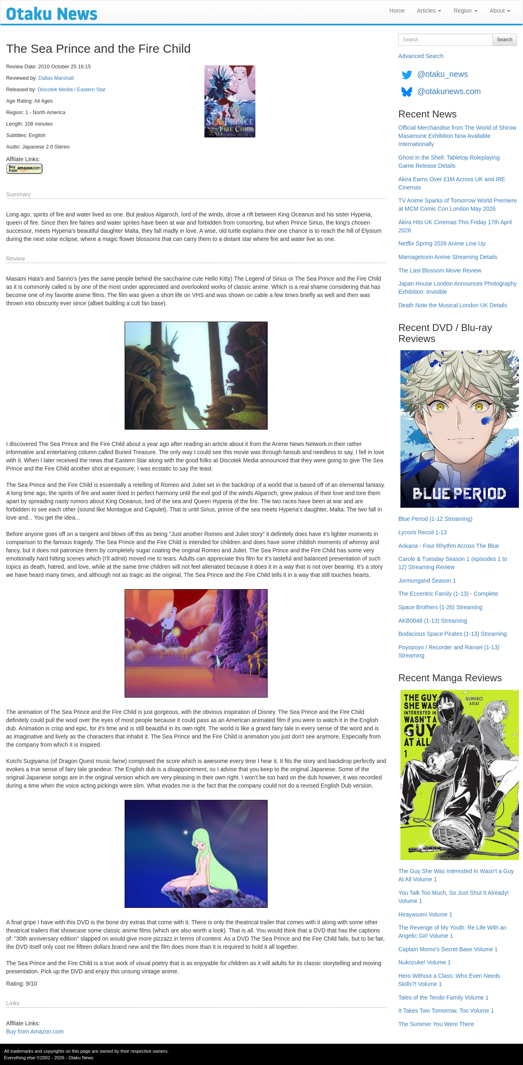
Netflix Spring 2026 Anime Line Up (441, 243)
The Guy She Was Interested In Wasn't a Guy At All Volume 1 (456, 875)
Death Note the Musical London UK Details (452, 305)
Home (397, 10)
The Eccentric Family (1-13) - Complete (448, 593)
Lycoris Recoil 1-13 (422, 532)
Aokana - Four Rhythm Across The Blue (448, 546)
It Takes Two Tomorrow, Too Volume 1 (446, 1010)
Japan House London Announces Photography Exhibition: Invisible (457, 287)
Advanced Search (421, 56)
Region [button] (465, 10)
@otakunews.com (449, 91)
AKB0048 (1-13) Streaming (432, 620)
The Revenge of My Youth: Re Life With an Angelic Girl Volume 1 (452, 931)
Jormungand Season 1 (427, 580)
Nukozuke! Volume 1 (424, 962)
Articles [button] (429, 10)
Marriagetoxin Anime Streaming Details (447, 257)
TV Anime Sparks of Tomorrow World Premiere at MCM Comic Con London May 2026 (457, 204)
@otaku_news (442, 74)
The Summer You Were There (436, 1024)
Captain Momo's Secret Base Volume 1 (448, 949)
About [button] (500, 10)
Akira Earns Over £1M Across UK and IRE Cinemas (451, 183)
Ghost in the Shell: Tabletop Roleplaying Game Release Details (449, 161)
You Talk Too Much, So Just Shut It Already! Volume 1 (453, 896)
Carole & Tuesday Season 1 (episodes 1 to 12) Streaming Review (452, 563)
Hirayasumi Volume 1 (425, 914)
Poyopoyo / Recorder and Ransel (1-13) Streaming (448, 651)
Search (504, 40)
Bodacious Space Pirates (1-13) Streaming (452, 633)
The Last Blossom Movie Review (439, 270)
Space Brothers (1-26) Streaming (440, 607)
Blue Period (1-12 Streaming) (435, 519)
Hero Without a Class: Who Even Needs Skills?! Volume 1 (449, 980)
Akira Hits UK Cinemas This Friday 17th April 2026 (455, 226)
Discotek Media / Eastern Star (72, 89)
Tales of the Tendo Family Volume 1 (443, 997)
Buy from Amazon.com (35, 1031)
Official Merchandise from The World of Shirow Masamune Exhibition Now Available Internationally (457, 135)
